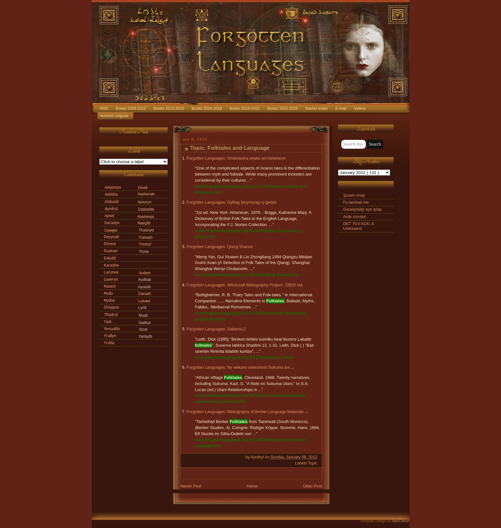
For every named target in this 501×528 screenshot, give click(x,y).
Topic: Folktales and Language (229, 148)
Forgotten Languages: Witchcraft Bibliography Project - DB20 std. (245, 285)
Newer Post (191, 486)
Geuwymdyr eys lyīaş (362, 209)
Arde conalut (354, 217)
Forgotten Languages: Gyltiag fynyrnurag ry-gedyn (232, 202)
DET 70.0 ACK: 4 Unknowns (358, 226)
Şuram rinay (354, 195)
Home (252, 486)
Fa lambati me (356, 202)
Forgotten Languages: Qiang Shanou (220, 247)
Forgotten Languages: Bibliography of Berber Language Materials (247, 412)
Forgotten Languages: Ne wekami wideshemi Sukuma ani (240, 367)
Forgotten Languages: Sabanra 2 (216, 329)
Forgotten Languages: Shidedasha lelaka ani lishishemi (236, 158)
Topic (312, 463)
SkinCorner (400, 521)
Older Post (312, 486)
